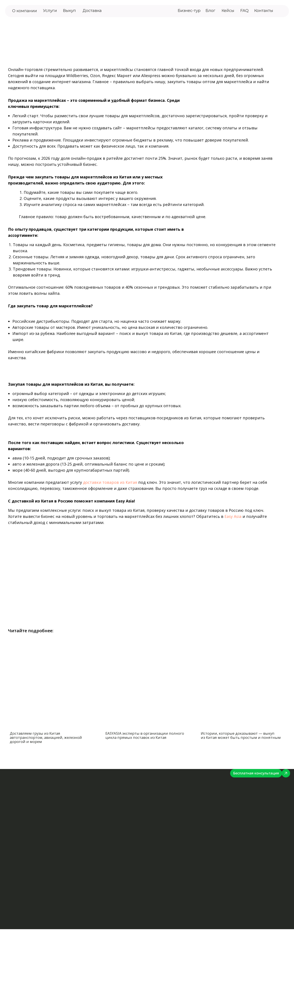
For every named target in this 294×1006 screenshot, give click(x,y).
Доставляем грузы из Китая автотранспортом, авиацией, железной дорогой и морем (46, 737)
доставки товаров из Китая (110, 482)
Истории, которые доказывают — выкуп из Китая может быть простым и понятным (241, 735)
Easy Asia (232, 516)
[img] (281, 10)
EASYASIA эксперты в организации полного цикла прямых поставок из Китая (144, 735)
